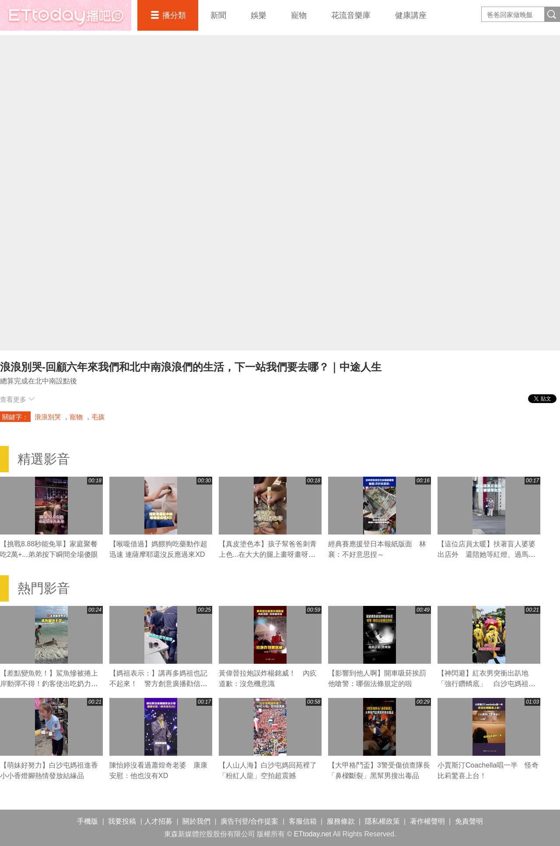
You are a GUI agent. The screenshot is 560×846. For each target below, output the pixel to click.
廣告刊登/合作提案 (249, 821)
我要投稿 (122, 821)
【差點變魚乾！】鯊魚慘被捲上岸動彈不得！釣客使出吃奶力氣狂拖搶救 (49, 683)
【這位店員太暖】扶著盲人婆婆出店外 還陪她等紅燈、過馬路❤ (487, 554)
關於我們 (196, 821)
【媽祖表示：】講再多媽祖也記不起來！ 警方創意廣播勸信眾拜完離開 (158, 683)
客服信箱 (303, 821)
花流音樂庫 (351, 15)
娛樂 (258, 15)
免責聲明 (469, 821)
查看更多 (17, 399)
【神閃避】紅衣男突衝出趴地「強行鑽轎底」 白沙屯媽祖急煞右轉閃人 (487, 683)
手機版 (87, 821)
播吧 (65, 15)
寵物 (299, 15)
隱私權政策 (382, 821)
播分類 (174, 15)
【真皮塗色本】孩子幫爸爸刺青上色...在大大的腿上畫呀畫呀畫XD (268, 554)
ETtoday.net (312, 834)
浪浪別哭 (48, 417)
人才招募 (158, 821)
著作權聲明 (427, 821)
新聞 (218, 15)
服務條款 (341, 821)
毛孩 (98, 417)
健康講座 (411, 15)
